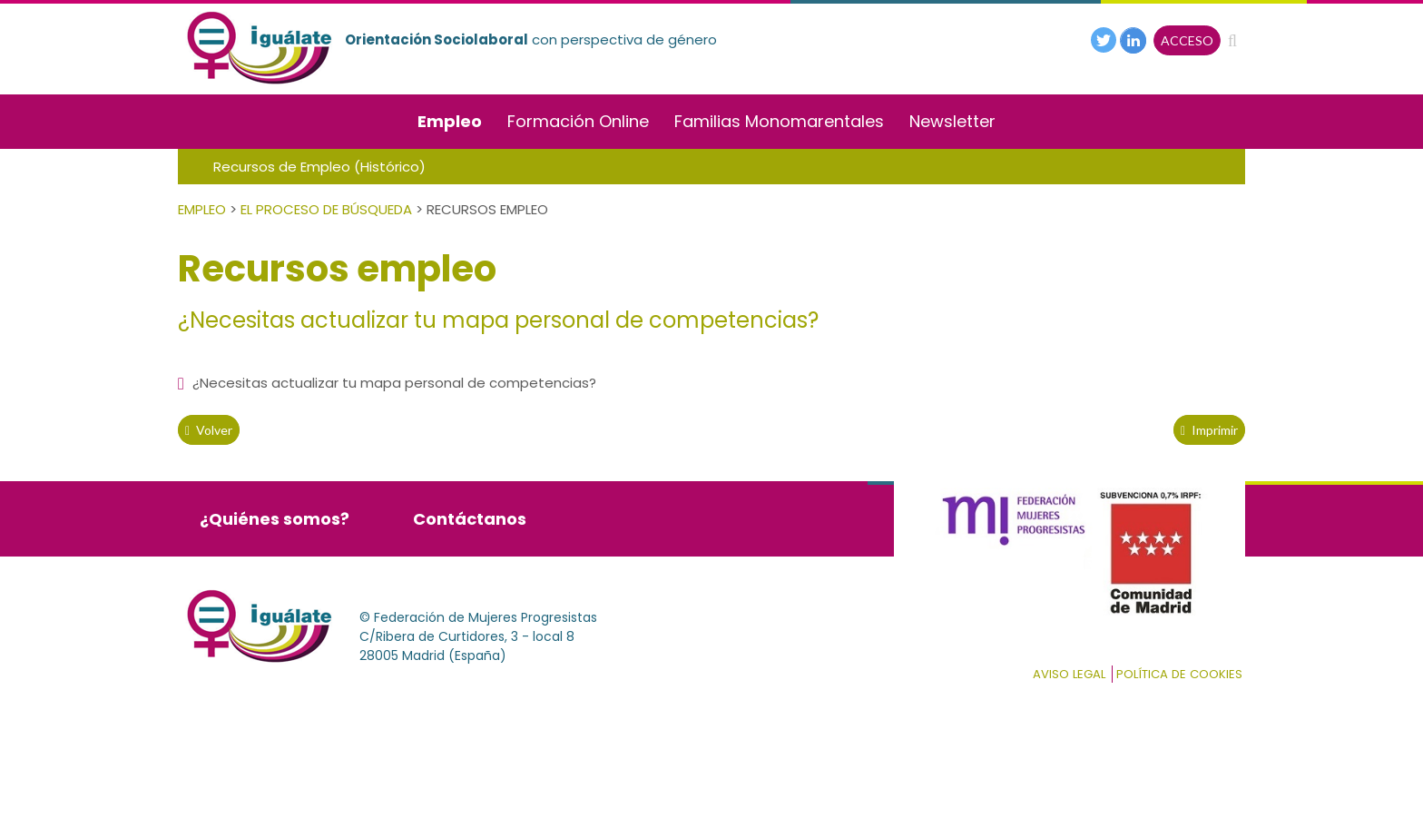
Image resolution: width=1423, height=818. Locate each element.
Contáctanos (469, 519)
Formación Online (578, 121)
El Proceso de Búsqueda (326, 209)
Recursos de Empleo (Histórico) (319, 166)
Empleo (449, 121)
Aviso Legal (1069, 674)
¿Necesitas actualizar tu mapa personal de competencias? (387, 382)
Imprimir (1209, 430)
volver (208, 430)
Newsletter (952, 121)
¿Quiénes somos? (274, 519)
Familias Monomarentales (779, 121)
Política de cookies (1179, 674)
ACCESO (1187, 40)
